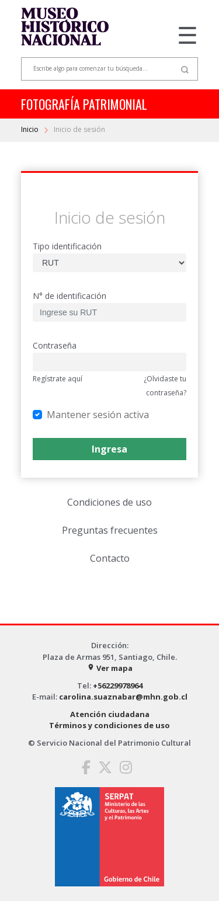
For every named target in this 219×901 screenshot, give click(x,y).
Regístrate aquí (57, 379)
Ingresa (109, 449)
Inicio (30, 129)
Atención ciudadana (110, 714)
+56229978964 (117, 685)
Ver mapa (110, 668)
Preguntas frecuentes (110, 530)
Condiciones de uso (109, 502)
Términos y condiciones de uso (109, 725)
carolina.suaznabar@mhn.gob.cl (123, 696)
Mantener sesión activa (98, 414)
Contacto (110, 558)
